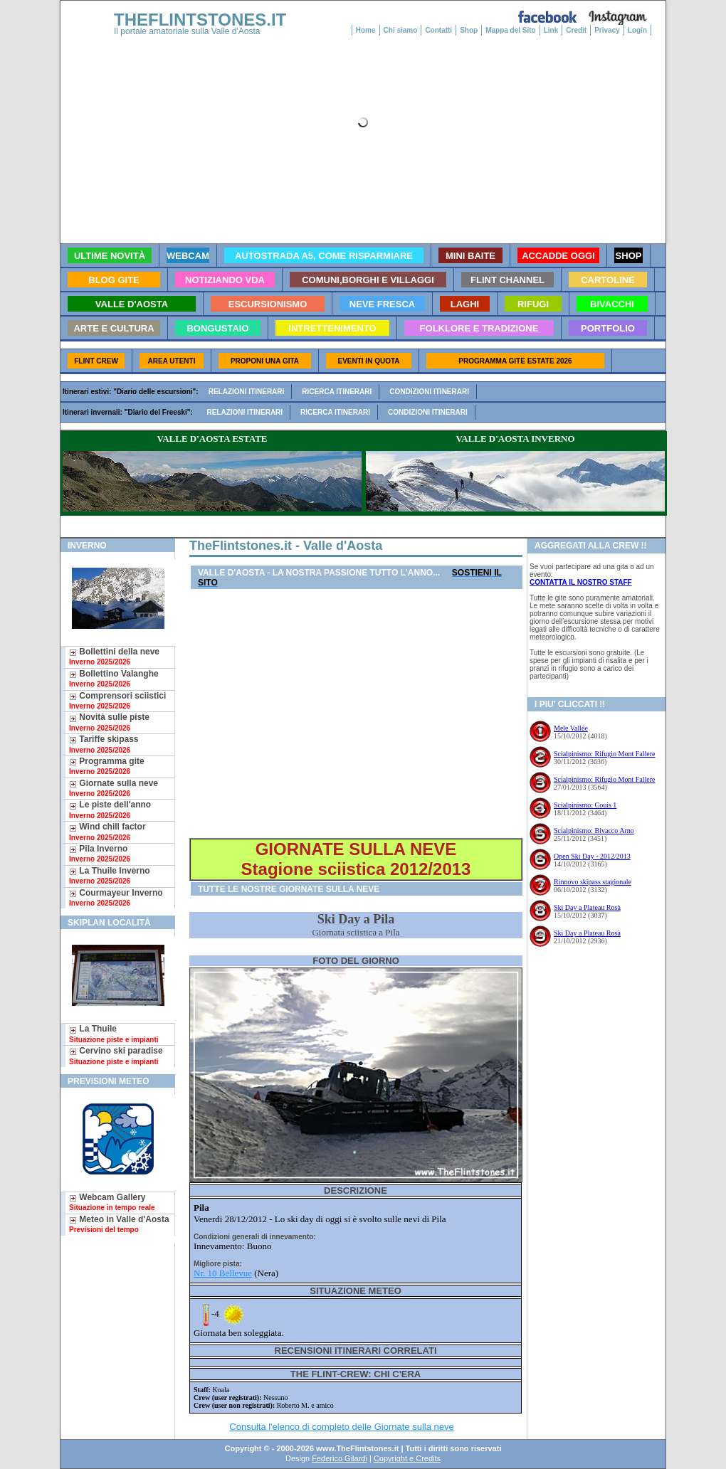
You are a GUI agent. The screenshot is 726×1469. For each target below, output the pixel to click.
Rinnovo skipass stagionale (592, 882)
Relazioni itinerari (247, 392)
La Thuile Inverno (109, 875)
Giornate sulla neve (113, 787)
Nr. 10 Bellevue (223, 1273)
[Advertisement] (355, 714)
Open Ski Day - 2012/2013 (592, 856)
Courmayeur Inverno (116, 897)
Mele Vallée (571, 728)
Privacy (607, 30)
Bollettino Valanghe (114, 678)
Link (551, 30)
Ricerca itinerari (337, 392)
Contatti (438, 30)
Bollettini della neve (114, 656)
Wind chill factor (107, 831)
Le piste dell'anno (110, 809)
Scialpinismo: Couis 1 (585, 805)
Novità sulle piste (109, 721)
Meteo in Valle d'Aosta (119, 1224)
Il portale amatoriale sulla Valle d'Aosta (187, 31)
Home (366, 30)
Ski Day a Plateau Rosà (587, 907)
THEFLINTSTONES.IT (200, 19)
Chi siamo (401, 30)
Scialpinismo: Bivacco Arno (594, 830)
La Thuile (114, 1033)
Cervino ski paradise (116, 1055)
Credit (576, 30)
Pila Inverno (99, 853)
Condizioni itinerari (429, 392)
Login (637, 30)
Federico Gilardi (339, 1458)
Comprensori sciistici (117, 700)
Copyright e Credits (407, 1458)
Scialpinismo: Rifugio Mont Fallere (605, 754)
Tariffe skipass (103, 743)
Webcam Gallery (112, 1201)
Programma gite (106, 765)
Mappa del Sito (510, 30)
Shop (469, 30)
